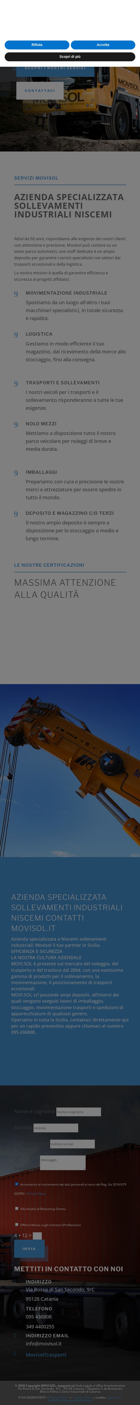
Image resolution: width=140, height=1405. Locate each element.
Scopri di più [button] (70, 1395)
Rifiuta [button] (36, 1383)
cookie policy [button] (119, 1361)
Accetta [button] (103, 1383)
